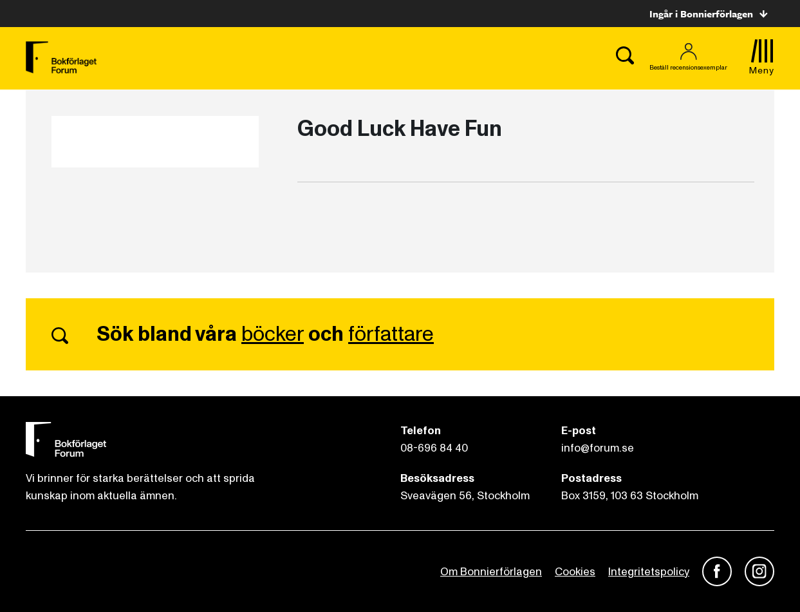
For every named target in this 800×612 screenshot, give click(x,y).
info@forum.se (597, 448)
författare (391, 334)
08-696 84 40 (434, 448)
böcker (272, 334)
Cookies (575, 571)
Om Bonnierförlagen (491, 571)
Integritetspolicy (648, 571)
